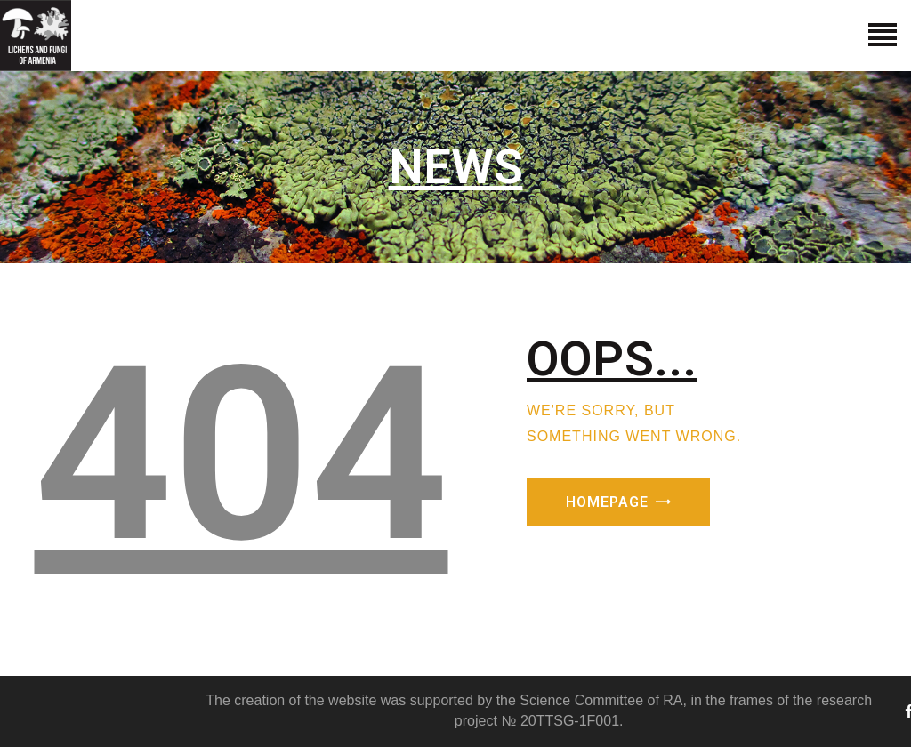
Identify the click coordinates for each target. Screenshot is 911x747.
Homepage (607, 502)
